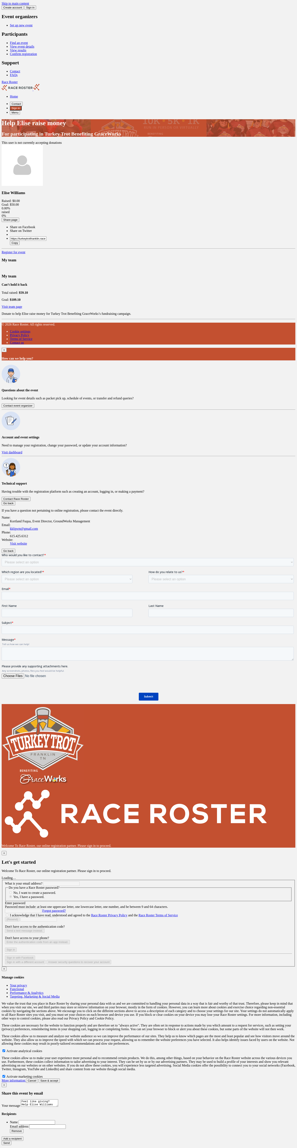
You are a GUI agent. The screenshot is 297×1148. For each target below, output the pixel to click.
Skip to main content (15, 3)
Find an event (19, 43)
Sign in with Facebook (20, 957)
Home (14, 96)
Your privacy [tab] (18, 985)
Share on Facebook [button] (22, 227)
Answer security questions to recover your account (79, 962)
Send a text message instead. (25, 930)
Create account (12, 7)
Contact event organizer (18, 405)
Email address (19, 1127)
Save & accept (49, 1080)
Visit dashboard (12, 452)
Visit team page (12, 306)
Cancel (32, 1080)
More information (14, 1080)
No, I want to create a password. (34, 892)
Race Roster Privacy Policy (109, 915)
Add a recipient (12, 1139)
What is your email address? (23, 883)
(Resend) (12, 919)
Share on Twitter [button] (21, 230)
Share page (10, 219)
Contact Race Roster (16, 498)
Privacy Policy (19, 335)
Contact (15, 71)
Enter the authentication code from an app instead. (37, 942)
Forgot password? (54, 910)
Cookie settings (20, 331)
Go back (8, 503)
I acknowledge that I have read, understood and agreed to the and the (94, 915)
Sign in (30, 7)
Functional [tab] (17, 989)
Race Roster (10, 82)
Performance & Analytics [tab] (27, 993)
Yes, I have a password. (28, 897)
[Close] (4, 350)
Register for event (13, 252)
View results (18, 50)
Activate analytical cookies (22, 1051)
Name (14, 1123)
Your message (11, 1107)
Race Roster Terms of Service (158, 915)
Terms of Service (21, 339)
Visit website (18, 543)
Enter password (15, 903)
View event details (22, 46)
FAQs (14, 75)
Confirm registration (23, 54)
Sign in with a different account (25, 962)
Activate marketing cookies (22, 1076)
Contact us (17, 342)
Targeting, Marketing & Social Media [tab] (35, 996)
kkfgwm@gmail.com (24, 528)
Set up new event (21, 25)
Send (6, 1144)
